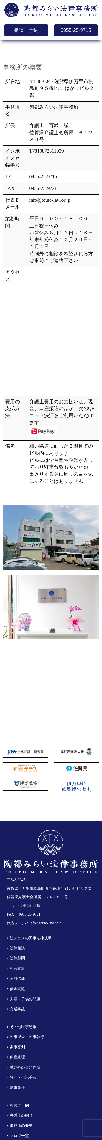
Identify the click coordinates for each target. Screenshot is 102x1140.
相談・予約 (26, 30)
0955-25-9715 (76, 30)
